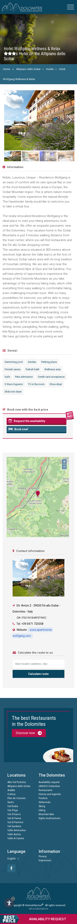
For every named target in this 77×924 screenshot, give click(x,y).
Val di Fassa (14, 818)
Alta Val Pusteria (16, 782)
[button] (69, 119)
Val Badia (12, 806)
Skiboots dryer (13, 391)
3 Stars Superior (14, 384)
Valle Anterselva (16, 830)
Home (6, 69)
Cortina (11, 794)
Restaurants (45, 790)
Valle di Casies (15, 838)
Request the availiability (27, 421)
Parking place (49, 361)
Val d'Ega (12, 810)
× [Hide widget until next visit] (13, 898)
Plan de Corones (16, 798)
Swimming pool (14, 361)
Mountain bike (46, 814)
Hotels (50, 69)
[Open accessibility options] (9, 903)
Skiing (42, 806)
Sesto (10, 802)
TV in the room (36, 384)
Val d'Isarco (14, 814)
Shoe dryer (56, 384)
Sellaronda (44, 802)
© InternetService (32, 905)
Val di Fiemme (15, 822)
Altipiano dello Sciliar (28, 69)
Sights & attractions (49, 818)
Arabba (11, 790)
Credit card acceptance (51, 376)
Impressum (45, 860)
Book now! (18, 429)
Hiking (42, 810)
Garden (32, 361)
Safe (7, 376)
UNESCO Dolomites (49, 786)
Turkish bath (32, 369)
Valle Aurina (14, 834)
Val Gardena (14, 826)
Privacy (43, 856)
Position (43, 798)
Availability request (49, 782)
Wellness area (52, 369)
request (33, 919)
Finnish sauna (12, 369)
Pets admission (24, 376)
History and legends (50, 794)
